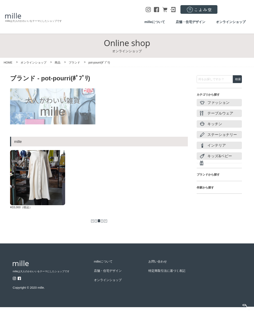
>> (113, 228)
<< (84, 228)
